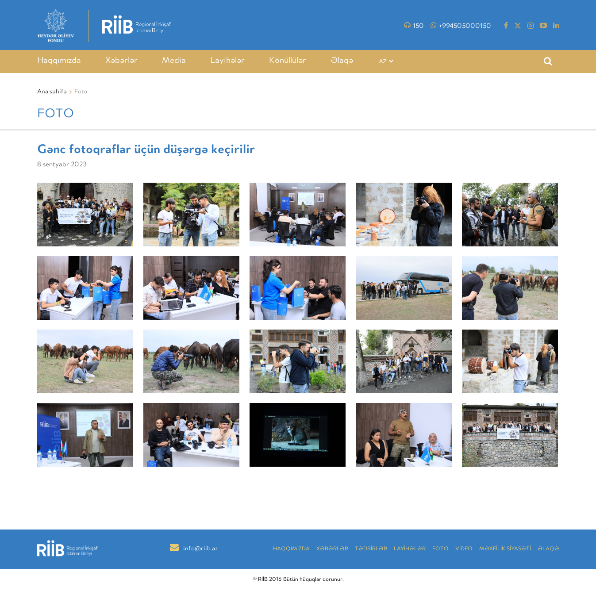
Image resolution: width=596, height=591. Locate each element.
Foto (440, 549)
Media (174, 61)
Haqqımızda (59, 61)
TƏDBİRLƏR (371, 549)
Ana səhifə (52, 92)
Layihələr (227, 61)
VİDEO (464, 549)
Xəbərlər (121, 61)
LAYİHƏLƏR (410, 549)
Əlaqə (342, 61)
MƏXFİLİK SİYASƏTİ (505, 549)
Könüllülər (287, 61)
